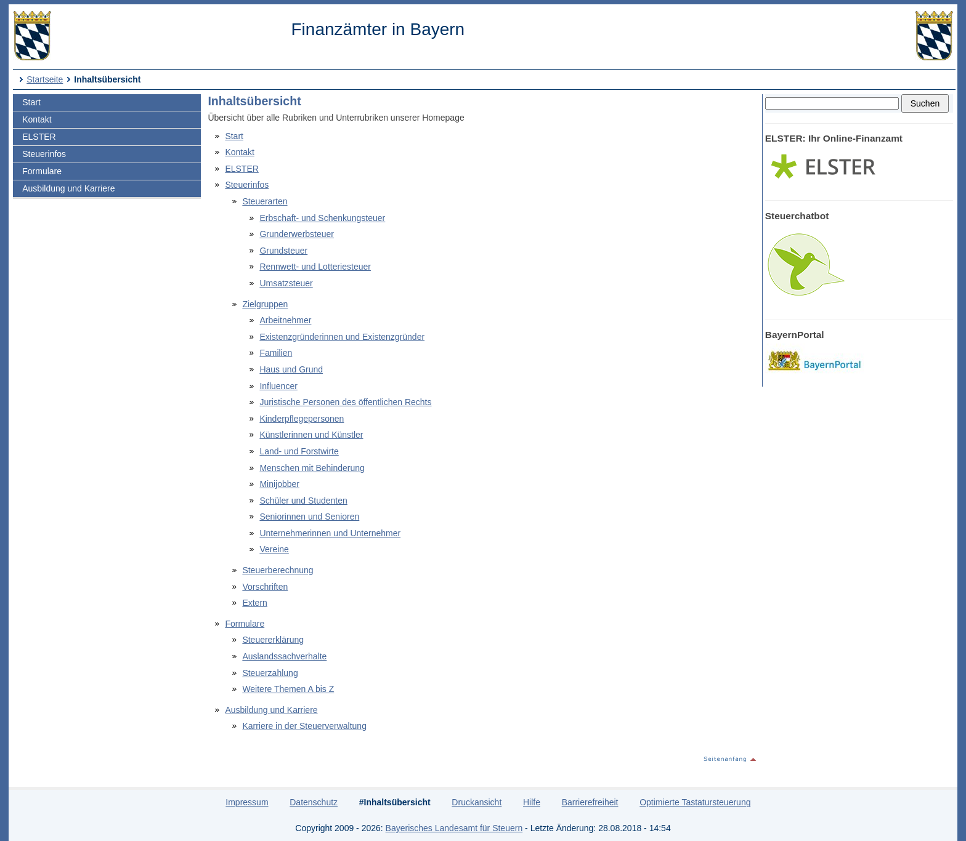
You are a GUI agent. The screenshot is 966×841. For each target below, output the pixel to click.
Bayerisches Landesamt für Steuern (454, 828)
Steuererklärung (273, 640)
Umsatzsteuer (285, 283)
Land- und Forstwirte (298, 451)
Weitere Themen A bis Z (288, 689)
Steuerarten (264, 201)
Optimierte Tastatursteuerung (694, 802)
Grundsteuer (283, 251)
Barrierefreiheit (590, 802)
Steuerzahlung (270, 673)
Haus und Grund (291, 369)
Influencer (278, 386)
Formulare (42, 171)
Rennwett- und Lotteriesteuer (315, 267)
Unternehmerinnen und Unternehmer (329, 533)
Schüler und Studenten (303, 500)
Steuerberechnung (277, 570)
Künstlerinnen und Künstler (311, 435)
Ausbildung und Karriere (68, 188)
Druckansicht (476, 802)
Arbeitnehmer (285, 320)
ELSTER (38, 137)
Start (31, 102)
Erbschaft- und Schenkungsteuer (322, 218)
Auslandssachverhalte (284, 656)
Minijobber (279, 484)
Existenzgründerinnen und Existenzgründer (341, 337)
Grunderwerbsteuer (296, 234)
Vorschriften (265, 587)
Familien (275, 353)
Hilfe (531, 802)
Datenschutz (314, 802)
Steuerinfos (44, 154)
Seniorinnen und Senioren (309, 516)
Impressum (246, 802)
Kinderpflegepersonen (301, 419)
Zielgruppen (265, 304)
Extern (254, 603)
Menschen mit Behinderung (311, 468)
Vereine (273, 549)
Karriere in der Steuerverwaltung (304, 726)
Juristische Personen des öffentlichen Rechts (345, 402)
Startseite (44, 79)
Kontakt (36, 119)
